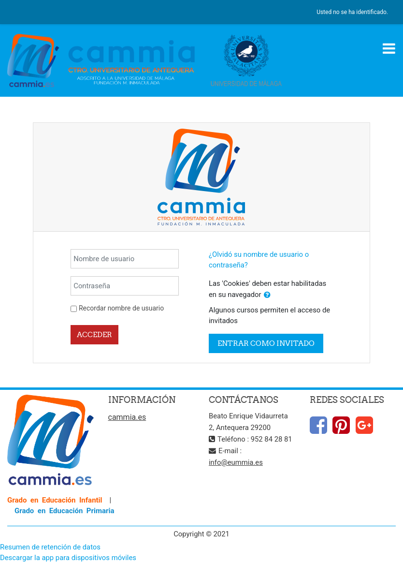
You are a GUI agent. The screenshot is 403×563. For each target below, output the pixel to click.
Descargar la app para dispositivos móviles (68, 557)
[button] (267, 295)
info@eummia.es (236, 462)
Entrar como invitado (266, 343)
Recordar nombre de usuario (121, 308)
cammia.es (127, 417)
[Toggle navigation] (389, 48)
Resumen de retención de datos (50, 547)
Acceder (94, 334)
